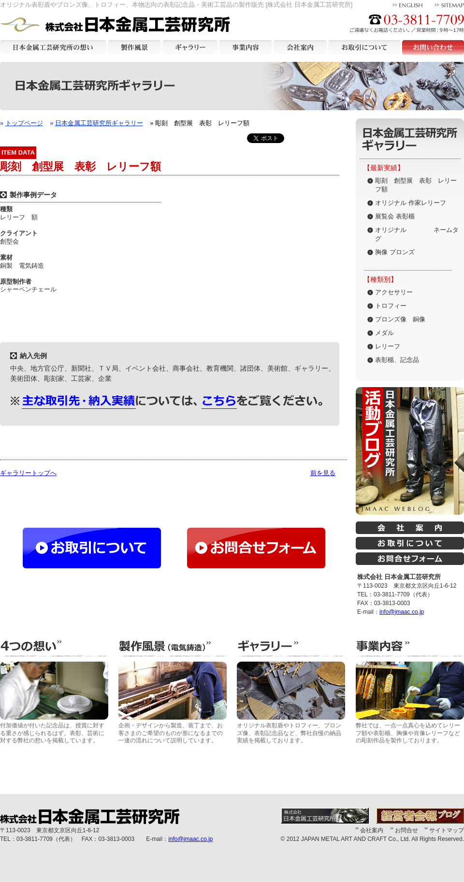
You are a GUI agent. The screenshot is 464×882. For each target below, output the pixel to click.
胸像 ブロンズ (395, 252)
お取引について (364, 47)
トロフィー (390, 305)
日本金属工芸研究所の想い (53, 47)
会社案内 (300, 47)
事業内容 (245, 47)
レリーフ (387, 346)
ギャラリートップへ (28, 473)
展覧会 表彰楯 (395, 216)
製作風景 (134, 47)
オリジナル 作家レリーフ (410, 202)
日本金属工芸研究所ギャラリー (99, 123)
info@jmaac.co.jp (401, 611)
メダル (384, 332)
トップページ (24, 123)
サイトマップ (446, 830)
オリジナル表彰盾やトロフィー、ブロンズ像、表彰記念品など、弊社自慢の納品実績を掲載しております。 (291, 703)
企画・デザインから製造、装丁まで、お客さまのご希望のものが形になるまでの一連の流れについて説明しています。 (172, 703)
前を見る (322, 473)
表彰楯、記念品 (397, 359)
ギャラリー (190, 47)
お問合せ (406, 830)
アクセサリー (394, 292)
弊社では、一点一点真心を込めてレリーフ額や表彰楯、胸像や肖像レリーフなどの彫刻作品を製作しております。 (410, 703)
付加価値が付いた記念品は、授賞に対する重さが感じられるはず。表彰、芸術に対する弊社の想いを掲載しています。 (54, 703)
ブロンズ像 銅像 (400, 319)
